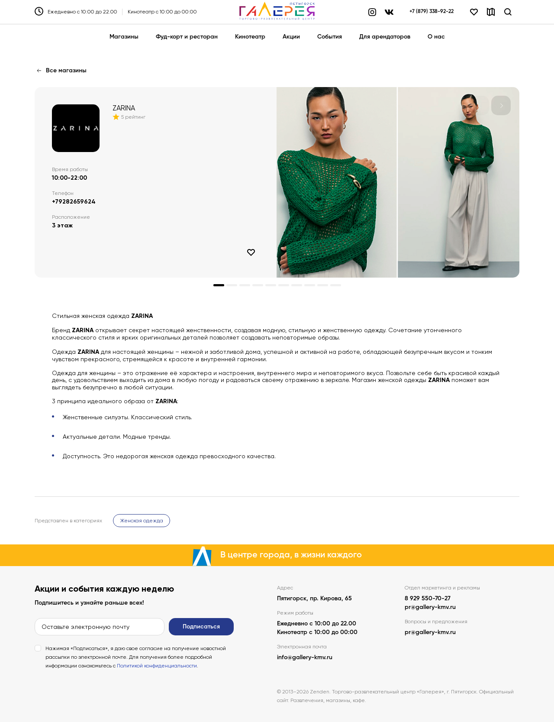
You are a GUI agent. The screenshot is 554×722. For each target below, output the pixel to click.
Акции (291, 37)
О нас (436, 37)
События (329, 37)
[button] (501, 105)
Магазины (124, 37)
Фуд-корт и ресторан (187, 37)
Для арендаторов (384, 37)
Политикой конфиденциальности (157, 666)
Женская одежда (141, 521)
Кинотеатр (250, 37)
